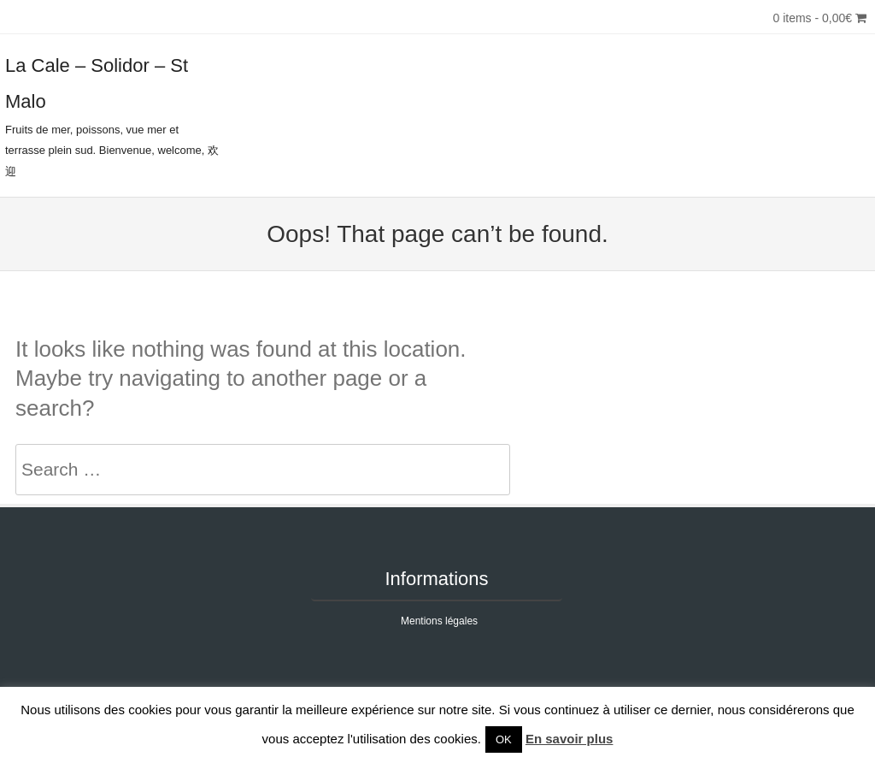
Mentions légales (439, 621)
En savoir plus (570, 738)
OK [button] (504, 739)
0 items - (819, 18)
